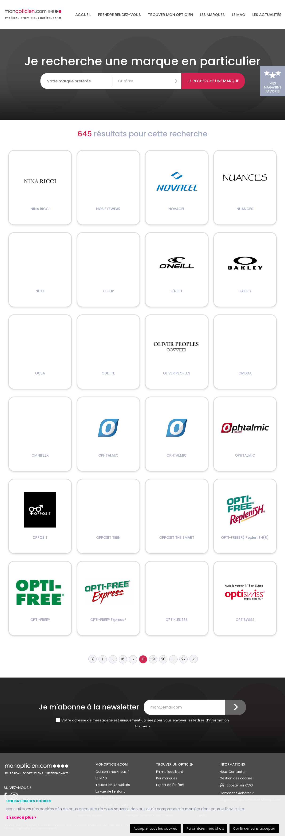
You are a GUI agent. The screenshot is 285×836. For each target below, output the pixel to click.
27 (183, 659)
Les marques (212, 14)
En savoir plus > (21, 817)
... (113, 659)
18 (143, 659)
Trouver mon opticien (170, 14)
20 (163, 659)
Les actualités (266, 14)
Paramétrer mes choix (205, 828)
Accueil (83, 14)
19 (153, 659)
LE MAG (238, 14)
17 (133, 659)
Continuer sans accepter (254, 828)
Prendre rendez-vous (119, 14)
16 (122, 659)
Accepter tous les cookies (155, 828)
